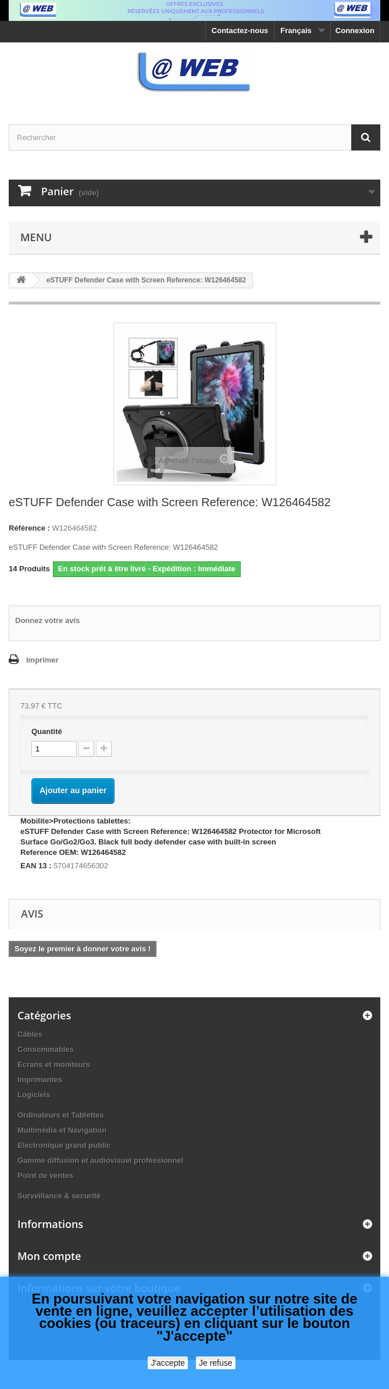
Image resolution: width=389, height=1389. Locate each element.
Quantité (46, 731)
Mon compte (49, 1256)
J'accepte (168, 1362)
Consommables (45, 1049)
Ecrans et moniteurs (53, 1064)
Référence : (29, 528)
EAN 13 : (35, 865)
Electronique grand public (63, 1145)
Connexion (355, 30)
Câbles (29, 1034)
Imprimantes (39, 1079)
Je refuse (216, 1362)
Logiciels (33, 1094)
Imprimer (42, 660)
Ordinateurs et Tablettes (60, 1115)
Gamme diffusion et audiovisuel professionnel (100, 1160)
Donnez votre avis (47, 620)
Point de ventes (45, 1175)
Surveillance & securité (59, 1195)
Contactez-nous (240, 30)
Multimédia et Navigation (61, 1130)
